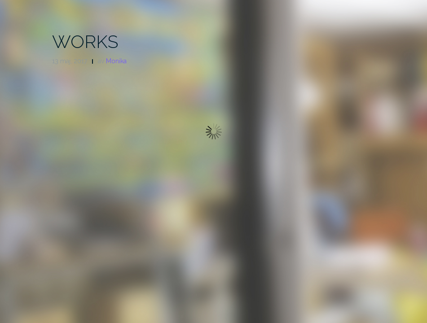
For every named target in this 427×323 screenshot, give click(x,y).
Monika (116, 61)
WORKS (85, 41)
